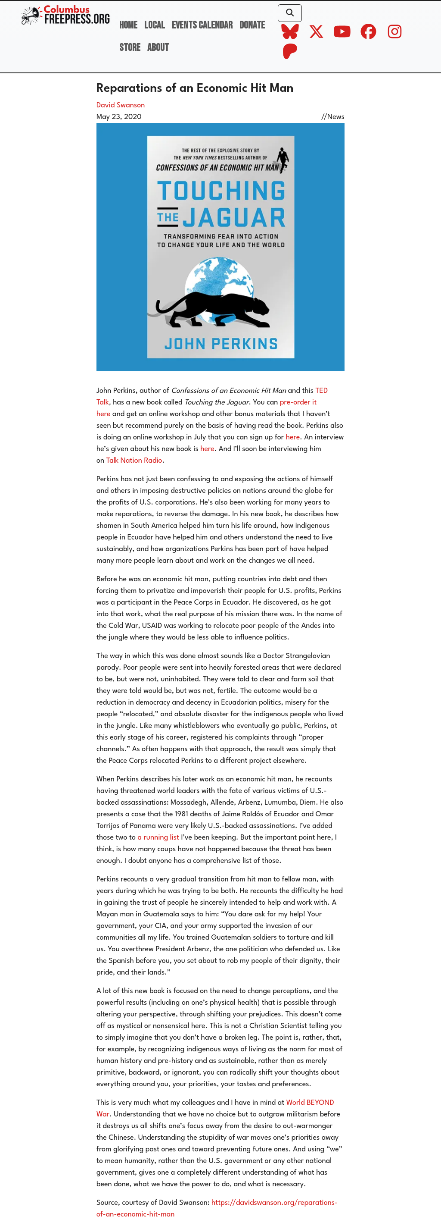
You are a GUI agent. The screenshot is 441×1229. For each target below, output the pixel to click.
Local (154, 25)
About (158, 47)
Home (128, 25)
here (293, 437)
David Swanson (120, 105)
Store (129, 47)
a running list (158, 837)
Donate (252, 25)
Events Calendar (202, 25)
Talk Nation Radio (134, 460)
